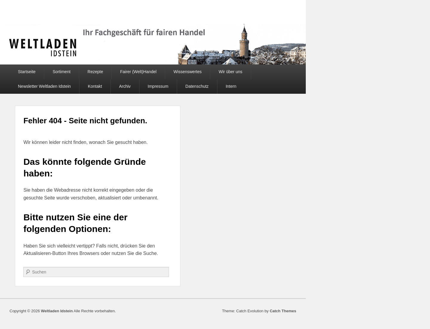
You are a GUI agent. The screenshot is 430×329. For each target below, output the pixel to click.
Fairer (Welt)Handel (138, 71)
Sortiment (61, 71)
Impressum (158, 86)
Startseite (27, 71)
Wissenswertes (187, 71)
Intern (231, 86)
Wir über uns (230, 71)
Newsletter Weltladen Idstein (44, 86)
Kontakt (95, 86)
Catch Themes (283, 311)
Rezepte (95, 71)
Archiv (125, 86)
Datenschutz (197, 86)
